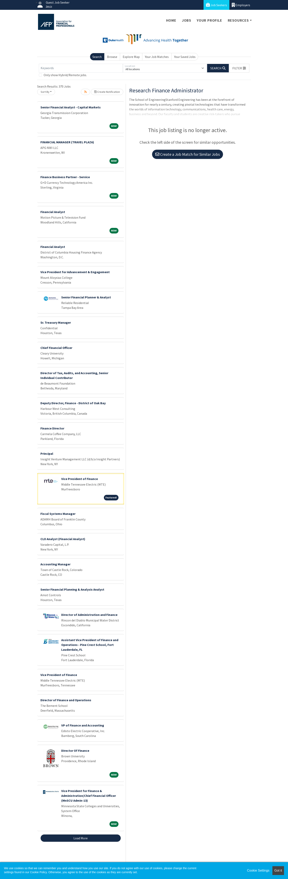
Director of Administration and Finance (89, 615)
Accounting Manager (55, 564)
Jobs (186, 20)
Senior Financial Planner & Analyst (86, 297)
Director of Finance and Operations (65, 700)
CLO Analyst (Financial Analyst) (62, 539)
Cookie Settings (258, 870)
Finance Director (52, 428)
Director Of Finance (75, 751)
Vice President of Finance (79, 479)
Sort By (45, 92)
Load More (80, 838)
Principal (46, 454)
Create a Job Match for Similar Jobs (187, 154)
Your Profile (209, 20)
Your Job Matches (157, 57)
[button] (239, 68)
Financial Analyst (52, 212)
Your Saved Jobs (185, 57)
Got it (278, 870)
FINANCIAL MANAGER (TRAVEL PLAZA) (67, 142)
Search (97, 57)
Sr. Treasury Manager (55, 322)
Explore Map (131, 57)
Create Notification (107, 92)
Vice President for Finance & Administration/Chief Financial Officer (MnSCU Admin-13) (88, 795)
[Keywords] (81, 68)
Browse (112, 57)
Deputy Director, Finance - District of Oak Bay (73, 403)
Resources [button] (238, 20)
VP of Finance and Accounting (82, 725)
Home (171, 20)
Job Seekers (216, 4)
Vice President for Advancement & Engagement (75, 272)
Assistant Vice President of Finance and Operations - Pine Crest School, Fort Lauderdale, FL (89, 645)
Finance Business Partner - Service (65, 177)
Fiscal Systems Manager (57, 514)
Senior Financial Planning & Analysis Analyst (72, 589)
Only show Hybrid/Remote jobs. (65, 75)
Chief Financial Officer (56, 348)
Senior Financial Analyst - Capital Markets (70, 107)
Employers (241, 4)
